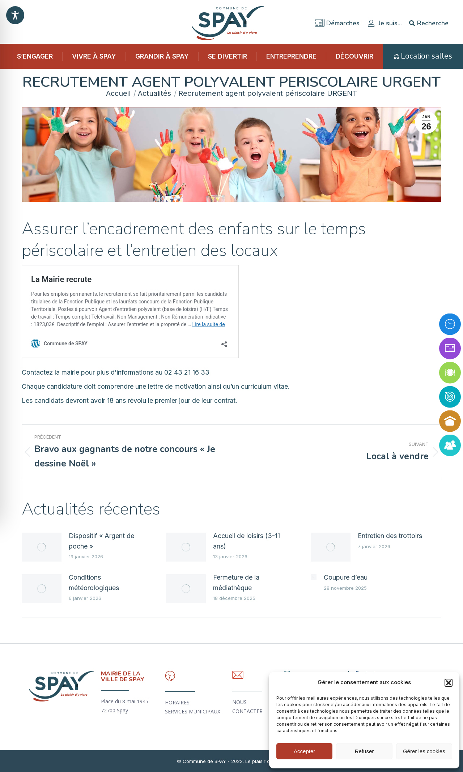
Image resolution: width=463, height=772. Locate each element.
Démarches (337, 21)
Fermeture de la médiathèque (236, 582)
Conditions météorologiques (94, 582)
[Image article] (41, 547)
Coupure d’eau (346, 577)
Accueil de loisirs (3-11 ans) (246, 541)
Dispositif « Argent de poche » (101, 541)
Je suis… (384, 21)
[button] (448, 682)
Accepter (304, 751)
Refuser (364, 751)
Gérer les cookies (424, 751)
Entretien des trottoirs (390, 535)
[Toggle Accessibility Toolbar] (15, 15)
